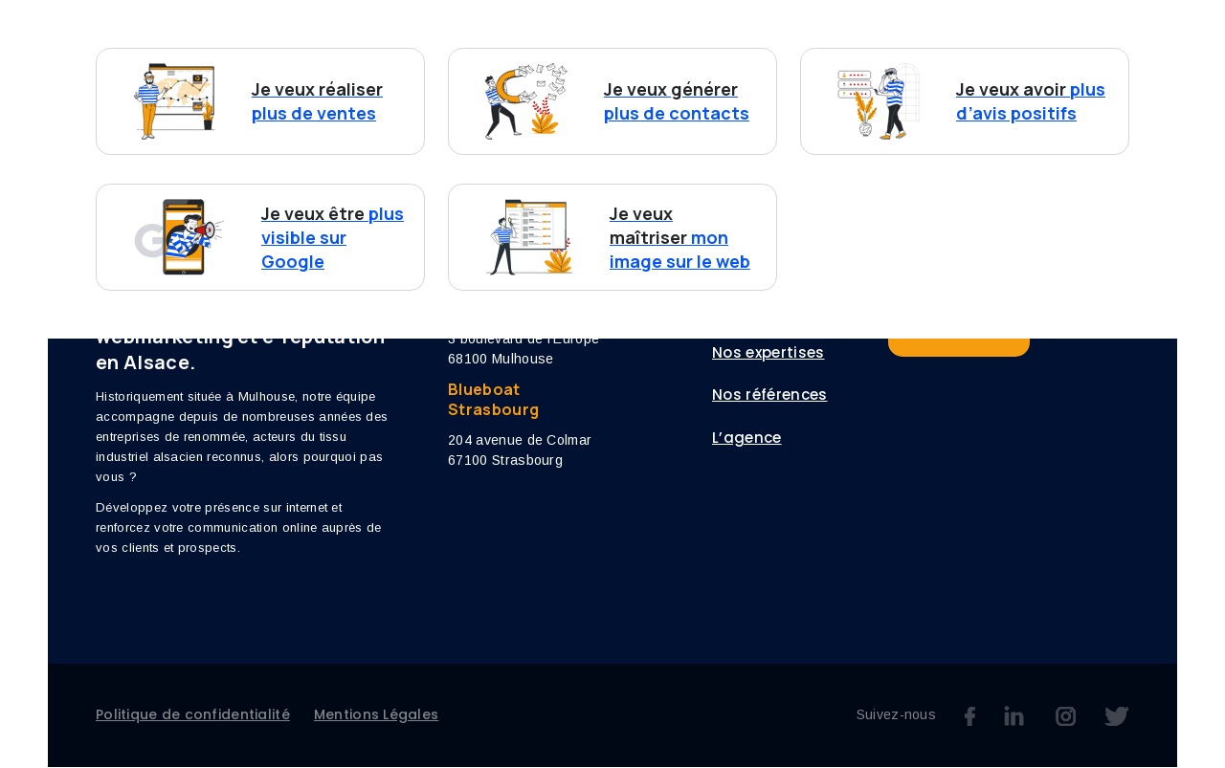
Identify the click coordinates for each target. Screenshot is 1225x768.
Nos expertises (638, 54)
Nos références (769, 396)
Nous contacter (1049, 53)
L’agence (857, 54)
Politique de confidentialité (193, 715)
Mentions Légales (376, 715)
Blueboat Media (1113, 328)
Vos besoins (495, 54)
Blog (930, 54)
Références (758, 54)
